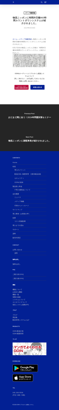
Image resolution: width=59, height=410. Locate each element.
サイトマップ (17, 210)
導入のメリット (20, 170)
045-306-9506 (18, 392)
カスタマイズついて (20, 302)
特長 (14, 166)
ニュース (17, 197)
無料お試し (17, 264)
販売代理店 (17, 238)
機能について (17, 289)
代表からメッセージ (21, 205)
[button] (45, 2)
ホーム (15, 39)
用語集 (15, 317)
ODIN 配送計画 (18, 331)
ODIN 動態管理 (18, 333)
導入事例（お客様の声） (21, 214)
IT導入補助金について (22, 190)
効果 (14, 218)
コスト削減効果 (20, 221)
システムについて (19, 299)
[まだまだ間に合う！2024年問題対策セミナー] (29, 116)
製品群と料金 (17, 186)
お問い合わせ (17, 250)
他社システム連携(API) (21, 305)
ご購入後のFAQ (18, 278)
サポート (16, 229)
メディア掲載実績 (30, 13)
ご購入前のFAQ (18, 274)
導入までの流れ (18, 225)
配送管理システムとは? (21, 320)
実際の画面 (17, 297)
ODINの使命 (18, 182)
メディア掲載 (19, 201)
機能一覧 (16, 294)
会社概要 (16, 194)
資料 (14, 233)
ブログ (15, 315)
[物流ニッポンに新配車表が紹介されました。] (29, 139)
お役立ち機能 (17, 292)
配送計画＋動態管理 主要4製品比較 (27, 174)
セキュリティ (19, 178)
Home (15, 162)
